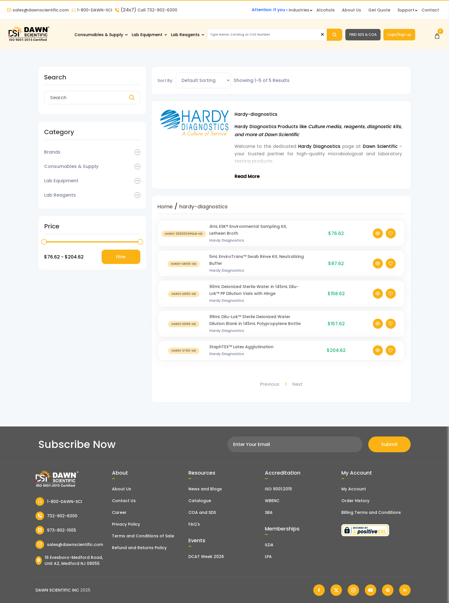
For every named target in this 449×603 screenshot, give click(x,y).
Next (297, 384)
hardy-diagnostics (203, 206)
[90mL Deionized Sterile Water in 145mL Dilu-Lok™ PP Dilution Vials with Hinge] (183, 293)
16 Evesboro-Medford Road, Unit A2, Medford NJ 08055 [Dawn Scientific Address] (69, 560)
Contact (430, 10)
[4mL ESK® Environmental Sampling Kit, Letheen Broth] (183, 233)
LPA (268, 556)
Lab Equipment (147, 35)
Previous (269, 384)
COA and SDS (202, 512)
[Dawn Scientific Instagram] (353, 590)
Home (165, 206)
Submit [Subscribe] (389, 444)
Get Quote (379, 10)
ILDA (269, 545)
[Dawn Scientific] (28, 41)
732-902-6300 (56, 516)
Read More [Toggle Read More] (247, 176)
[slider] (44, 242)
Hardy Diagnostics (226, 240)
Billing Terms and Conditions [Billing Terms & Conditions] (371, 512)
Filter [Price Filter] (121, 257)
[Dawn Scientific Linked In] (405, 590)
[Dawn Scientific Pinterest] (387, 590)
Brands (52, 152)
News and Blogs (205, 489)
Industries (299, 10)
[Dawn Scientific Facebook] (319, 590)
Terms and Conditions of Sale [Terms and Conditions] (143, 536)
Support (405, 10)
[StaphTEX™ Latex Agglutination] (183, 350)
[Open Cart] (437, 34)
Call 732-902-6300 (146, 10)
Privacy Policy (126, 524)
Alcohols (325, 10)
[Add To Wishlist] (391, 233)
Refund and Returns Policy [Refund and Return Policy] (139, 548)
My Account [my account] (353, 489)
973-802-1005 (56, 530)
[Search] (334, 35)
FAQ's (194, 524)
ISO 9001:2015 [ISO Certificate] (278, 489)
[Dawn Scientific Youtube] (370, 590)
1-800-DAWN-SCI (92, 10)
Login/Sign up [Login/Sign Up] (399, 34)
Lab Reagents (185, 35)
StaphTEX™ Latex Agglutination (241, 347)
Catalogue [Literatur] (199, 501)
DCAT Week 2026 (206, 556)
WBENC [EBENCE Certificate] (272, 501)
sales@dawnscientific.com (38, 10)
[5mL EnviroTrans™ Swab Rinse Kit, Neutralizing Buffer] (183, 263)
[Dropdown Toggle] (137, 152)
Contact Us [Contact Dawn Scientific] (124, 501)
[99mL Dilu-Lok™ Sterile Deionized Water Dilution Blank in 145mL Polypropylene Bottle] (183, 323)
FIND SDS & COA (363, 34)
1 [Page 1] (286, 384)
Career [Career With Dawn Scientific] (119, 512)
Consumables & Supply (98, 35)
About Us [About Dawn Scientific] (351, 10)
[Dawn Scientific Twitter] (336, 590)
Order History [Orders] (355, 501)
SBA (269, 512)
